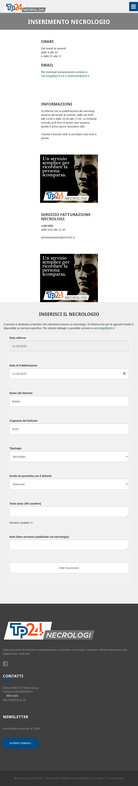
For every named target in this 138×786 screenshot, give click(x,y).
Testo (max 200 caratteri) (25, 503)
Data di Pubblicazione (23, 365)
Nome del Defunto (21, 393)
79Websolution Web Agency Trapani (81, 778)
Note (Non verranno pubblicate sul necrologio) (39, 536)
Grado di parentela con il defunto (30, 476)
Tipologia (15, 448)
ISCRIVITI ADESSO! (20, 743)
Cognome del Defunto (23, 420)
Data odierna (17, 337)
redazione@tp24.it (78, 75)
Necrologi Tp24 (26, 778)
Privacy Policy (115, 778)
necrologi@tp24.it (51, 75)
